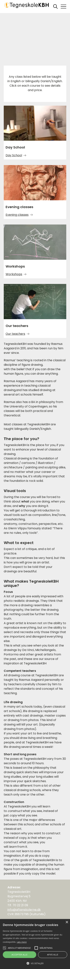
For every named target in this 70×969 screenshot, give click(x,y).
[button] (35, 963)
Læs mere (22, 941)
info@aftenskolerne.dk (24, 910)
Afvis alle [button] (52, 954)
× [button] (66, 922)
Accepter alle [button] (19, 954)
